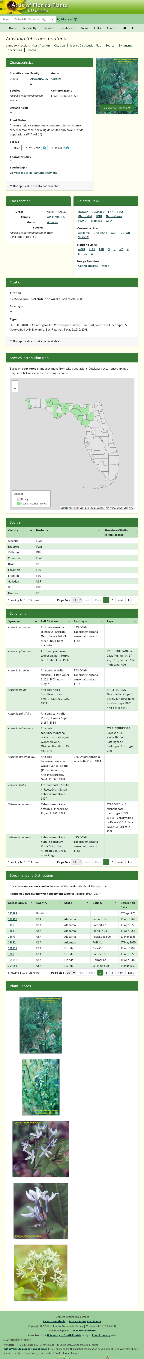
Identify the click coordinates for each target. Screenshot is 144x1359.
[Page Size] (76, 600)
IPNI (99, 216)
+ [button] (15, 383)
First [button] (88, 600)
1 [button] (106, 600)
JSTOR (125, 233)
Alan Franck (94, 1321)
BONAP (83, 211)
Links (97, 28)
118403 (12, 919)
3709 (11, 954)
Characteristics (20, 157)
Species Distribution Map (85, 45)
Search (48, 28)
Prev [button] (98, 600)
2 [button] (112, 600)
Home (13, 28)
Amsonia (56, 78)
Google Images (88, 266)
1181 (11, 931)
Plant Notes (18, 120)
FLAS (92, 249)
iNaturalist (85, 216)
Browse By (29, 28)
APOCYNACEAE (56, 217)
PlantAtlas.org (101, 1335)
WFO (109, 220)
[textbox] (25, 19)
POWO (82, 220)
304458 (12, 965)
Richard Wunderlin (54, 1321)
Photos (31, 50)
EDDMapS (98, 211)
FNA (110, 211)
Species (15, 90)
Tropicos (96, 220)
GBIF (114, 233)
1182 (11, 925)
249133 (12, 948)
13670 (12, 936)
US (85, 254)
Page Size (63, 600)
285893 (12, 913)
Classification (41, 45)
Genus (55, 73)
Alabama (84, 233)
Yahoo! (106, 266)
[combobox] (28, 19)
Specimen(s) (18, 167)
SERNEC (83, 237)
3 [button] (112, 972)
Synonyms (125, 45)
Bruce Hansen (77, 1321)
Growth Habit (19, 107)
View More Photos (117, 108)
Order (19, 211)
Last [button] (131, 600)
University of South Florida (64, 1335)
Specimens (15, 50)
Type (13, 319)
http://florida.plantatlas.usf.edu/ (25, 1349)
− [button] (15, 389)
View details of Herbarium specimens (33, 172)
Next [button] (120, 600)
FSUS (120, 211)
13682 (12, 942)
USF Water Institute (83, 1330)
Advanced (65, 19)
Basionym (16, 306)
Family (34, 73)
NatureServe (114, 216)
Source (110, 45)
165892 (12, 960)
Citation (59, 45)
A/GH (81, 249)
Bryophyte (100, 233)
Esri (81, 508)
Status (14, 142)
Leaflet (64, 508)
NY (121, 249)
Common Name (61, 90)
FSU (101, 249)
